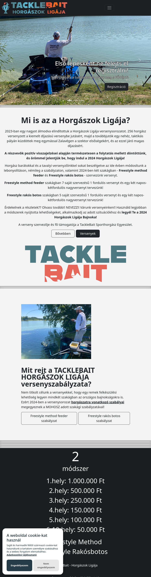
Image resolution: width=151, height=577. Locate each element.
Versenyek (88, 233)
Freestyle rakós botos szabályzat (104, 418)
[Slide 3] (81, 100)
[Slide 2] (75, 100)
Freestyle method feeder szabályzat (49, 418)
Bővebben (63, 233)
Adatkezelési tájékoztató (22, 554)
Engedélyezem (19, 565)
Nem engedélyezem (46, 565)
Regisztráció (116, 87)
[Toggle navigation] (109, 8)
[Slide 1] (69, 100)
